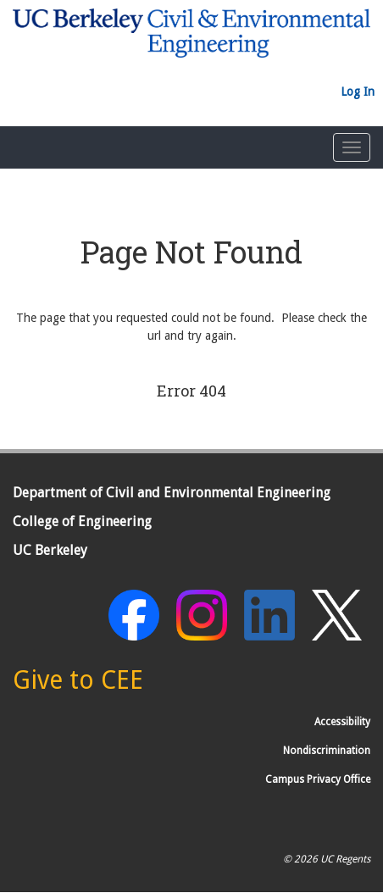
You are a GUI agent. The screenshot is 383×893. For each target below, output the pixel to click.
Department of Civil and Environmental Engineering (171, 493)
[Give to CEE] (78, 684)
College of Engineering (82, 521)
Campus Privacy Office (317, 779)
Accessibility (342, 722)
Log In (358, 91)
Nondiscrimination (326, 751)
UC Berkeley (50, 550)
